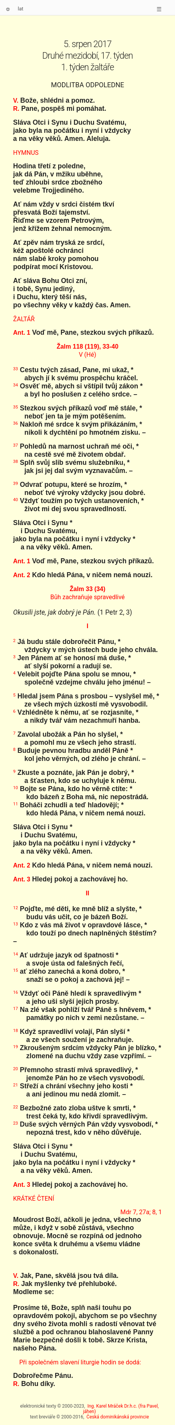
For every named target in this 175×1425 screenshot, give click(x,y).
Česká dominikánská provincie (117, 1417)
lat (21, 9)
